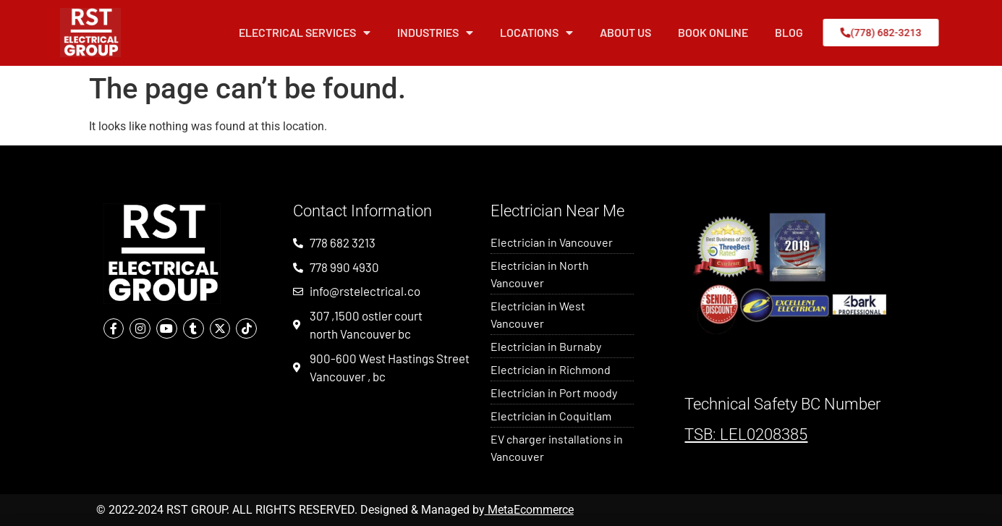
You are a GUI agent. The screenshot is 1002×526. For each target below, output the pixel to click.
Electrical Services (304, 33)
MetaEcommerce (531, 510)
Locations (536, 33)
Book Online (713, 32)
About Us (625, 32)
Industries (435, 33)
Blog (789, 32)
